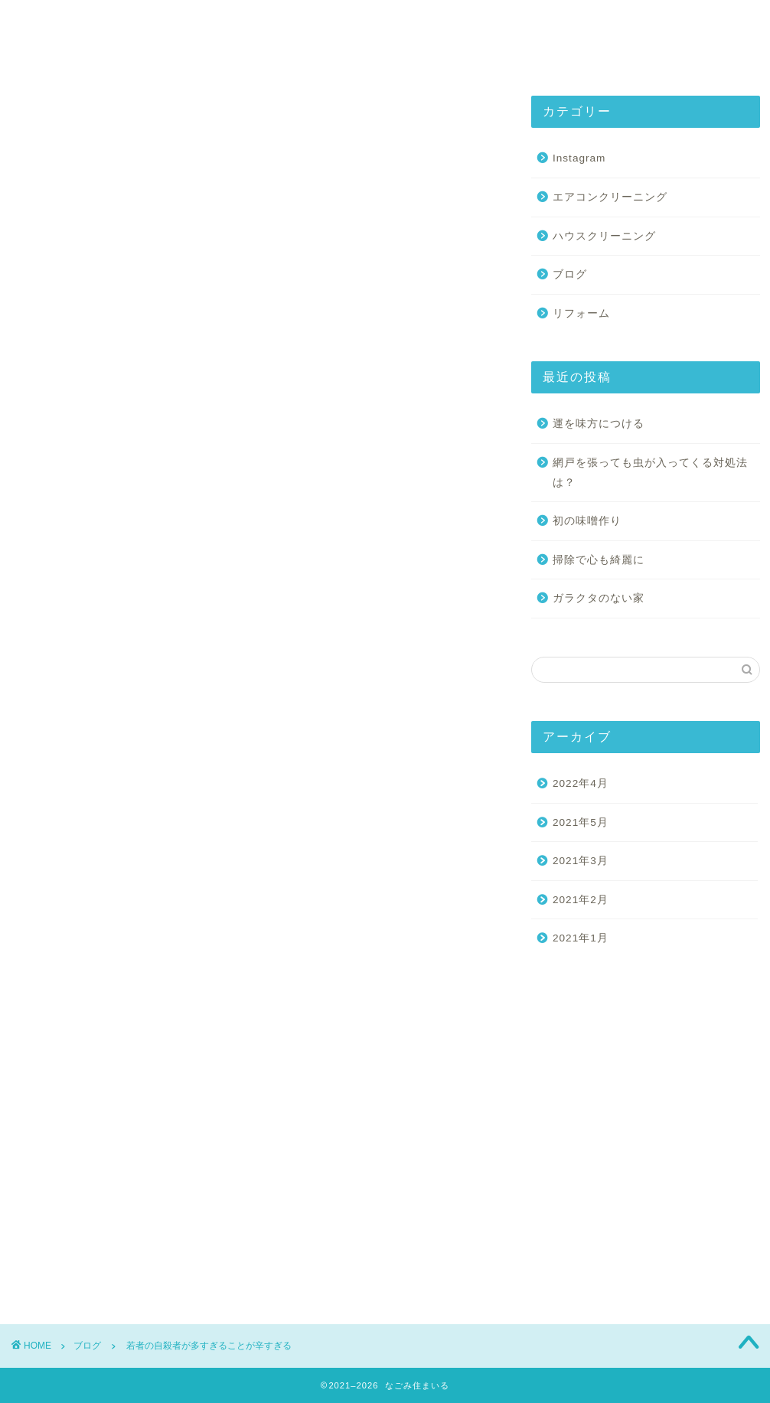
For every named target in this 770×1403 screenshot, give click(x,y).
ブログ (28, 117)
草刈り (34, 833)
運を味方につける (598, 423)
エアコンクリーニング (610, 197)
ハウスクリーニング (604, 236)
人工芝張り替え (255, 786)
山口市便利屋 (166, 809)
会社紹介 (255, 24)
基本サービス (362, 24)
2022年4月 (580, 783)
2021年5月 (580, 822)
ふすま (123, 786)
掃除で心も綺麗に (598, 560)
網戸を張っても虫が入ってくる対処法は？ (650, 472)
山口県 (227, 809)
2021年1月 (580, 938)
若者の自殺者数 (440, 809)
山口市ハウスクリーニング (69, 809)
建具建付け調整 (293, 809)
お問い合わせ (598, 24)
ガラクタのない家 (598, 598)
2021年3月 (580, 860)
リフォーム (182, 786)
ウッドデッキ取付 (54, 786)
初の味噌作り (587, 521)
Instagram (480, 24)
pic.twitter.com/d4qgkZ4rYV (115, 409)
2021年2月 (580, 899)
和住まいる (328, 786)
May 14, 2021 (236, 451)
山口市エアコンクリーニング (424, 786)
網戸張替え (367, 809)
